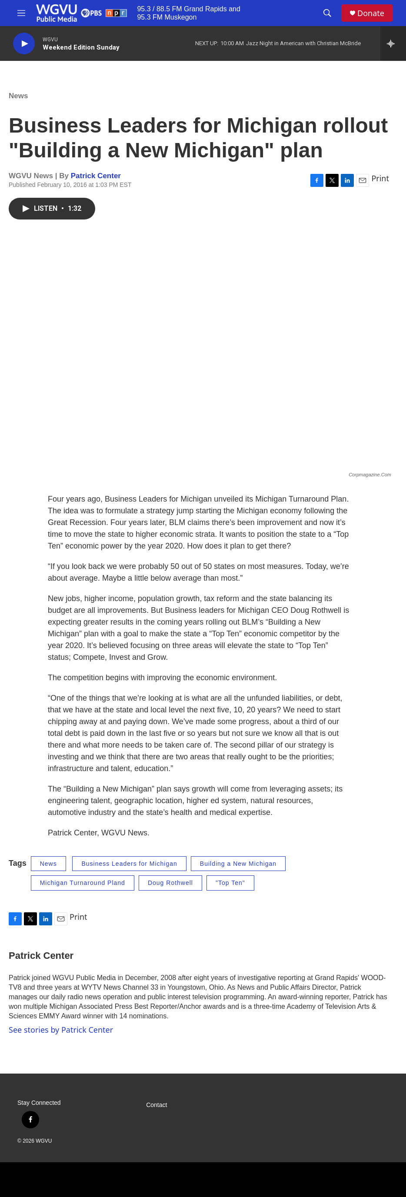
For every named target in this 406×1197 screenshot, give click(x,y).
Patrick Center (96, 176)
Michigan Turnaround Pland (82, 882)
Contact (156, 1105)
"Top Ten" (230, 882)
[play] (24, 44)
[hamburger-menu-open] (21, 13)
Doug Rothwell (170, 882)
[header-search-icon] (327, 13)
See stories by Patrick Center (61, 1029)
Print (380, 178)
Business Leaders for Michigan (129, 863)
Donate (370, 13)
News (18, 96)
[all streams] (393, 43)
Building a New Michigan (238, 863)
